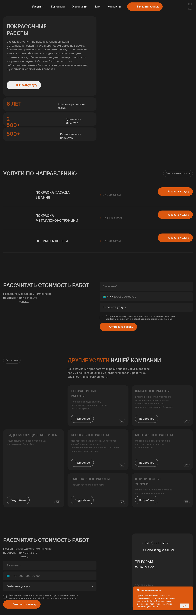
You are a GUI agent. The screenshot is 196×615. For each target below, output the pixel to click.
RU (190, 4)
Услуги (36, 6)
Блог (98, 6)
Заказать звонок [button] (148, 6)
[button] (131, 6)
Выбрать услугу (26, 85)
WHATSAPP (144, 567)
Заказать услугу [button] (178, 237)
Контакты (114, 6)
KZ (190, 8)
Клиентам (58, 6)
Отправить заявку (25, 604)
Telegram (144, 562)
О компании (79, 6)
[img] (168, 6)
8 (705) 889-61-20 (156, 543)
